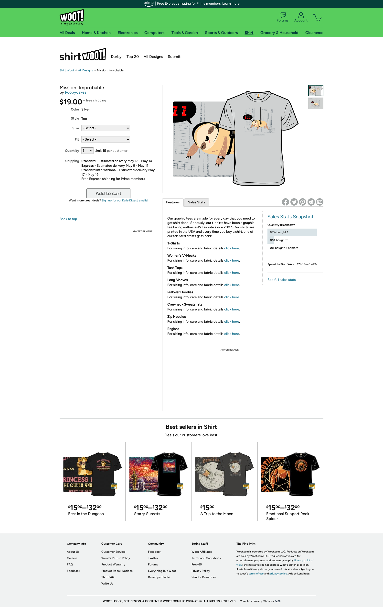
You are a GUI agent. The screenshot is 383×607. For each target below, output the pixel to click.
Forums (282, 17)
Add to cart (108, 193)
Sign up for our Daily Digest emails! (125, 200)
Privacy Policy (201, 571)
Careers (72, 558)
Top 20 (133, 56)
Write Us (107, 583)
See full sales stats (281, 280)
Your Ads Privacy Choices (257, 601)
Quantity (72, 151)
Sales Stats (196, 202)
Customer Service (113, 551)
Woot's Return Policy (115, 558)
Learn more (231, 3)
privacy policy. (278, 573)
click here (231, 248)
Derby (116, 56)
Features (173, 202)
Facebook (154, 551)
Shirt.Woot (83, 54)
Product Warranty (113, 564)
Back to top (68, 219)
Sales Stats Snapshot (290, 217)
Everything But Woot (162, 571)
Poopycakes (75, 92)
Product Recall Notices (117, 571)
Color (75, 109)
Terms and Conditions (206, 558)
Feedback (73, 571)
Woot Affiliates (202, 551)
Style (75, 118)
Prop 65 (197, 564)
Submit (174, 56)
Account (301, 17)
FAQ (70, 564)
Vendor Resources (204, 577)
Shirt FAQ (107, 577)
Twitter (153, 558)
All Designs (153, 56)
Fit (77, 139)
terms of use (256, 573)
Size (75, 128)
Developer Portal (159, 577)
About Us (73, 551)
